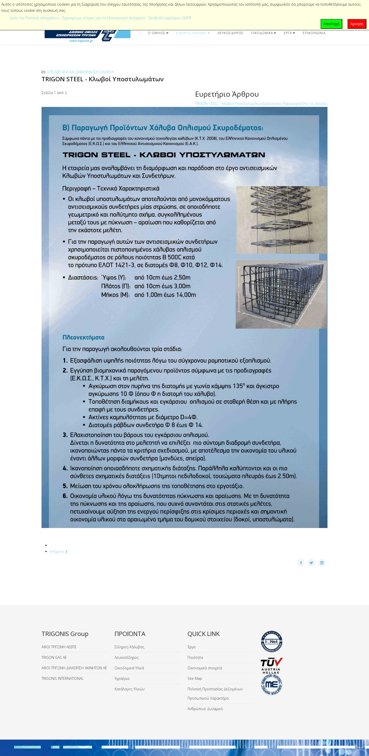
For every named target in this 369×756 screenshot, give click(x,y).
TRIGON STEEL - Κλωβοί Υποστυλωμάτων (229, 103)
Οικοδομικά (262, 33)
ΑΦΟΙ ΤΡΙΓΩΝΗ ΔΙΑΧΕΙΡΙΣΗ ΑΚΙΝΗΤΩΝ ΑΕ (74, 667)
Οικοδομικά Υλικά (129, 667)
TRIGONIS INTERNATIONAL (63, 678)
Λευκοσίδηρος (230, 33)
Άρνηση (357, 23)
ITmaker (231, 747)
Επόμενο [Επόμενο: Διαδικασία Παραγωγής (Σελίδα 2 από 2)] (59, 551)
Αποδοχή (331, 23)
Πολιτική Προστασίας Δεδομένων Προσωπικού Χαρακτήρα (215, 694)
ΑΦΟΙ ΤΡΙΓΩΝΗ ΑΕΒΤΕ (59, 646)
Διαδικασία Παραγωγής (282, 103)
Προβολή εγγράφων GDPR (169, 17)
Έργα (288, 33)
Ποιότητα (195, 657)
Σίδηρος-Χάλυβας (191, 33)
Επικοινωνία (314, 33)
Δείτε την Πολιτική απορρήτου (34, 17)
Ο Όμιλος (156, 33)
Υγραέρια (122, 678)
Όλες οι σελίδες (314, 103)
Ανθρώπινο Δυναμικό (205, 708)
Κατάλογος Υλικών (130, 689)
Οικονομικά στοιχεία (205, 667)
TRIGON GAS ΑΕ (54, 657)
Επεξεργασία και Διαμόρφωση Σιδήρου (80, 71)
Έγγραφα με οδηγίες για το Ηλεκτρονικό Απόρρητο (104, 17)
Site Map (195, 678)
